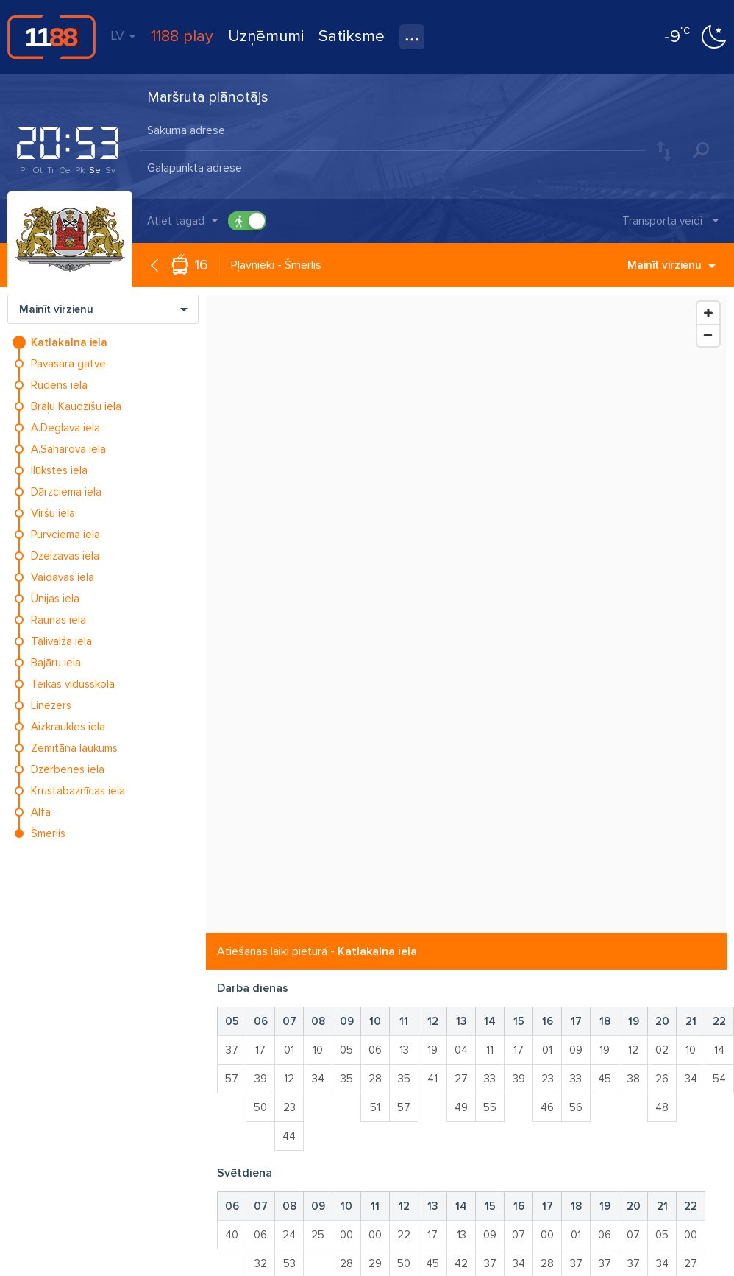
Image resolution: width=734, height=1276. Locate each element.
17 (260, 1050)
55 (489, 1107)
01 (289, 1050)
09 (575, 1050)
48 (662, 1107)
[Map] (466, 614)
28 (375, 1078)
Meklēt (701, 150)
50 (260, 1107)
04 (461, 1050)
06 (375, 1050)
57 (231, 1078)
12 (289, 1078)
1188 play (182, 36)
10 (318, 1050)
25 (317, 1234)
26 (662, 1078)
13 (404, 1050)
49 (461, 1107)
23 (289, 1107)
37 (232, 1050)
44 (289, 1136)
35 (347, 1078)
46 (547, 1107)
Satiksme (351, 36)
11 (490, 1050)
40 (231, 1234)
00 (346, 1234)
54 (719, 1078)
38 (633, 1078)
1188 (51, 37)
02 (662, 1050)
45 (604, 1078)
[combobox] (393, 131)
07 (518, 1234)
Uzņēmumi (266, 36)
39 (260, 1078)
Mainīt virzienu (671, 265)
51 (375, 1107)
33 (490, 1078)
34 (318, 1078)
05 (346, 1050)
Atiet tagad (175, 221)
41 (432, 1078)
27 (461, 1078)
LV (122, 35)
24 (289, 1234)
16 (201, 265)
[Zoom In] (708, 313)
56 (575, 1107)
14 (719, 1050)
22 (403, 1234)
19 (432, 1050)
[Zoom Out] (708, 335)
